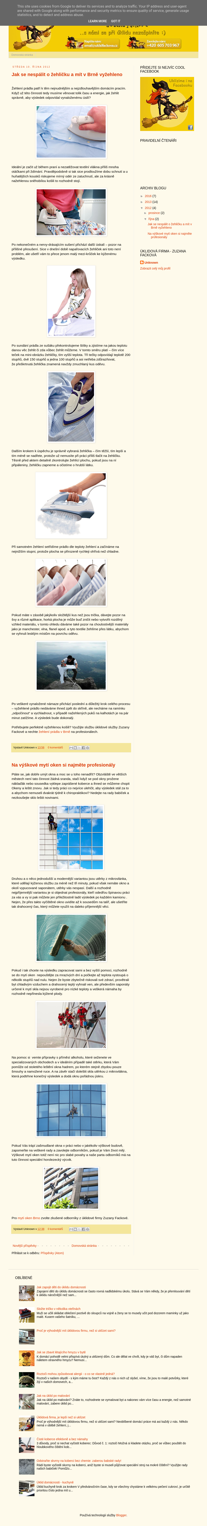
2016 (148, 196)
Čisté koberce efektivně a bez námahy (62, 1439)
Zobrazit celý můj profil (155, 268)
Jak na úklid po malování (53, 1395)
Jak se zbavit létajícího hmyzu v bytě (61, 1352)
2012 (148, 208)
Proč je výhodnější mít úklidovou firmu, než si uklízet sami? (76, 1330)
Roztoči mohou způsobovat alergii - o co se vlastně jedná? (76, 1374)
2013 (148, 202)
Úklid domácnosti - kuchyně (55, 1482)
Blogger (121, 1515)
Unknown (151, 262)
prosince (154, 213)
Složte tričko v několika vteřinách (58, 1309)
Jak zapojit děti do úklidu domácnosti (61, 1287)
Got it (115, 21)
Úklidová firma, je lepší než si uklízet (61, 1417)
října (151, 219)
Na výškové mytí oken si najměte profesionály (63, 765)
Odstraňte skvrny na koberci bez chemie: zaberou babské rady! (79, 1460)
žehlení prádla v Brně (54, 732)
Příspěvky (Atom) (52, 1253)
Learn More (97, 21)
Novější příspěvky (24, 1245)
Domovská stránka (22, 54)
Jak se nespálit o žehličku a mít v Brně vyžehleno (67, 74)
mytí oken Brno (29, 1218)
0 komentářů (55, 747)
